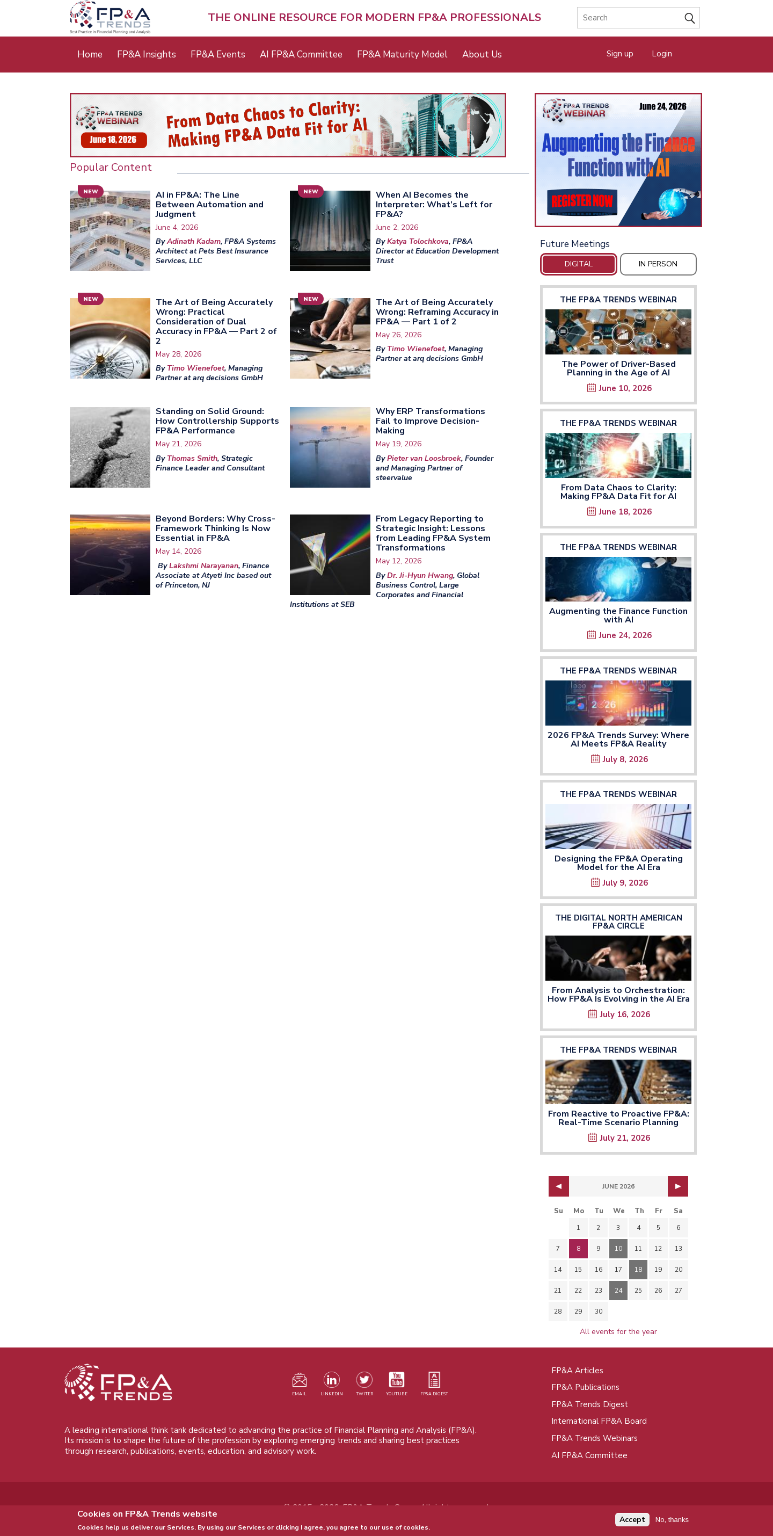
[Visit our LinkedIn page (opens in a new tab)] (331, 1386)
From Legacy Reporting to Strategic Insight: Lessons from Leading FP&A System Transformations (433, 533)
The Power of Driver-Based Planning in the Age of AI (618, 368)
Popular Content (111, 167)
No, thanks (672, 1521)
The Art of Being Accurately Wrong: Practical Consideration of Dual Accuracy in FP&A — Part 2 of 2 (216, 321)
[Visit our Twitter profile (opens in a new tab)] (364, 1386)
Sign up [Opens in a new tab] (620, 53)
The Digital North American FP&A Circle (618, 921)
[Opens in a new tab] (618, 160)
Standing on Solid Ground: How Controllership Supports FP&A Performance (217, 421)
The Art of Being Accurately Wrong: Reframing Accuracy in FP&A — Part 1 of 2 (437, 312)
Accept (632, 1521)
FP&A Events (218, 54)
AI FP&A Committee (301, 54)
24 (618, 1290)
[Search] (638, 17)
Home (90, 54)
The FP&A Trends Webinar (618, 299)
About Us (482, 54)
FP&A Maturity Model (402, 54)
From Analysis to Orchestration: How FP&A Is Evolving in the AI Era (619, 994)
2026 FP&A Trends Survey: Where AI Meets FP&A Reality (618, 739)
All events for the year (618, 1332)
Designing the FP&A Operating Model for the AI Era (619, 863)
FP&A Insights (146, 54)
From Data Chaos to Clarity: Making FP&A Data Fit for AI (618, 492)
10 (618, 1248)
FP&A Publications (585, 1387)
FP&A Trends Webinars (594, 1438)
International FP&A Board (599, 1421)
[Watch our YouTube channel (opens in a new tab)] (396, 1386)
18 (638, 1269)
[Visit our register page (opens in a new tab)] (299, 1386)
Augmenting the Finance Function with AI (618, 615)
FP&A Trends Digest (589, 1404)
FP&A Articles (577, 1370)
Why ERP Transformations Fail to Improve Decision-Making (430, 421)
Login (662, 53)
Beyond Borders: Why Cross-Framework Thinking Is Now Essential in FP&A (215, 528)
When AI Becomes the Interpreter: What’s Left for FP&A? (434, 204)
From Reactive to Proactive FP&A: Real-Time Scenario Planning (618, 1118)
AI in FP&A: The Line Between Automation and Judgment (210, 204)
